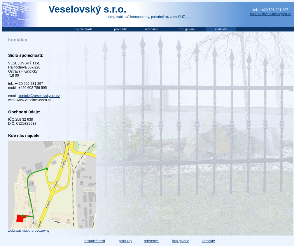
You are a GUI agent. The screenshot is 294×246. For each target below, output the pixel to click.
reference (151, 241)
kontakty (208, 241)
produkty (125, 241)
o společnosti (95, 241)
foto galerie (180, 241)
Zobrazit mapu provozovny (28, 231)
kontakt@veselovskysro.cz (270, 14)
